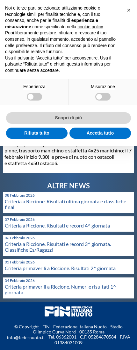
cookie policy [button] (90, 26)
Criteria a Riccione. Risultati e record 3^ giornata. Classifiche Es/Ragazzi (58, 247)
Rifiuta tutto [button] (36, 133)
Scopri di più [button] (68, 117)
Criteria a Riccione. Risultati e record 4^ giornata (57, 225)
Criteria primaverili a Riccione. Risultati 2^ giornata (60, 268)
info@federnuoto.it (26, 337)
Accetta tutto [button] (100, 133)
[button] (129, 10)
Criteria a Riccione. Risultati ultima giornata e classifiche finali (65, 204)
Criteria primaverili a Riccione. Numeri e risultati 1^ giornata (60, 289)
